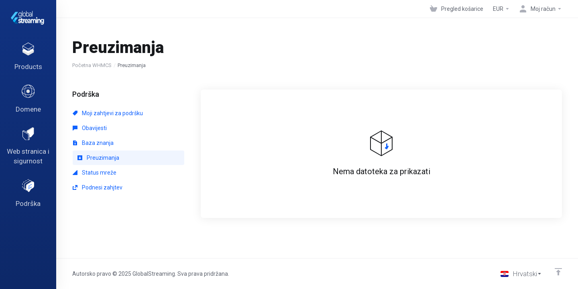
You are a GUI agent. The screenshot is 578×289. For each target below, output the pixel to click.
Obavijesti (90, 128)
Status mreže (94, 172)
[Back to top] (558, 272)
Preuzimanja (98, 158)
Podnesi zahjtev (97, 187)
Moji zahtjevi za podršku (108, 113)
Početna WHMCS (92, 65)
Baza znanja (93, 143)
